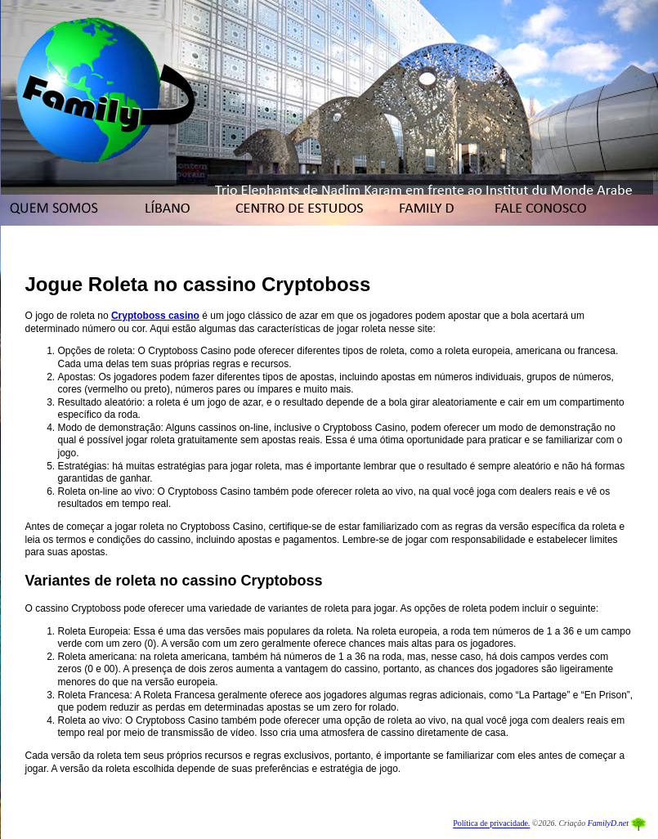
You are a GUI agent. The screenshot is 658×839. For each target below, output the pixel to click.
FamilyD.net (608, 823)
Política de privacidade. (491, 823)
